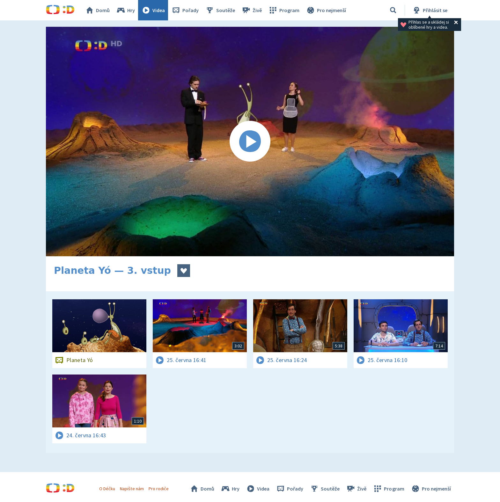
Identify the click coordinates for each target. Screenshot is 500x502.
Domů (97, 10)
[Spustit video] (250, 141)
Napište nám (131, 488)
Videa (153, 10)
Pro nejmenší (326, 10)
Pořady (185, 10)
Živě (251, 10)
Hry (125, 10)
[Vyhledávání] (393, 10)
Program (283, 10)
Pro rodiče (159, 488)
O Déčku (107, 488)
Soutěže (220, 10)
